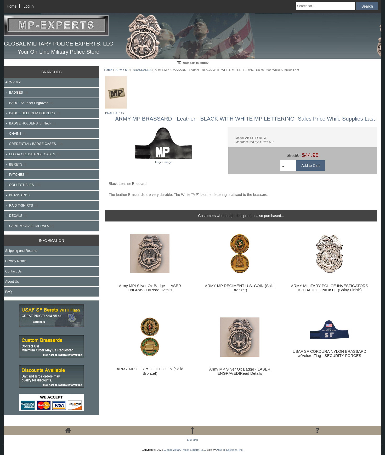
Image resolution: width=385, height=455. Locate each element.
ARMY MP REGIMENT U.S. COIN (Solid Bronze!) (240, 288)
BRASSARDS (142, 69)
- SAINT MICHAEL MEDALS (29, 226)
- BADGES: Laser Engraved (29, 103)
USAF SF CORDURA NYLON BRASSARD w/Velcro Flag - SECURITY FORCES (329, 353)
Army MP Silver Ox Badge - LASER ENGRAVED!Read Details (239, 371)
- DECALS (16, 216)
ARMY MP (122, 69)
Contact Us (13, 271)
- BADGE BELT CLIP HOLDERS (32, 113)
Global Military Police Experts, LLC (185, 449)
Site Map (192, 440)
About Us (12, 281)
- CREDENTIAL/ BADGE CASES (34, 144)
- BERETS (16, 164)
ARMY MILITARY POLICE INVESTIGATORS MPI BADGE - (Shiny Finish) (329, 288)
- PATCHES (17, 175)
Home (11, 6)
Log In (29, 6)
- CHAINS (16, 133)
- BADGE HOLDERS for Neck (30, 123)
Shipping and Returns (21, 251)
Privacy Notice (15, 261)
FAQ (8, 292)
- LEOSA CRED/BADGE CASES (32, 154)
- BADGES (16, 92)
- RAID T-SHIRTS (21, 205)
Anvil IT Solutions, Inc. (229, 449)
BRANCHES (51, 72)
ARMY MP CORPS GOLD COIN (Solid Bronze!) (150, 371)
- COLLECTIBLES (23, 185)
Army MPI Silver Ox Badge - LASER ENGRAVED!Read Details (150, 288)
